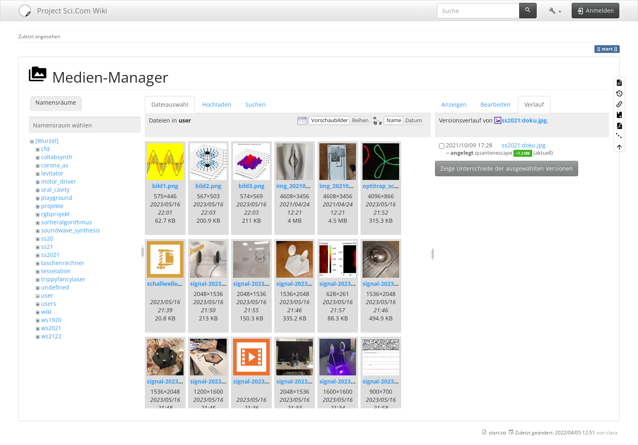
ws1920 (51, 320)
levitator (52, 173)
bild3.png (251, 186)
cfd (45, 149)
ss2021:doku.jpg (524, 120)
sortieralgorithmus (66, 222)
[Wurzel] (47, 141)
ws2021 (51, 328)
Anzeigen (454, 104)
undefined (55, 287)
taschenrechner (62, 263)
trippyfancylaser (63, 279)
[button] (555, 10)
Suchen (255, 104)
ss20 (47, 238)
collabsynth (56, 157)
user (47, 295)
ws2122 (51, 336)
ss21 (47, 246)
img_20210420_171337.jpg (311, 186)
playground (56, 198)
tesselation (56, 271)
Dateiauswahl (169, 104)
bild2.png (208, 186)
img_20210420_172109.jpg (355, 186)
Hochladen (217, 104)
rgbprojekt (55, 214)
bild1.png (165, 186)
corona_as (54, 165)
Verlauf (534, 104)
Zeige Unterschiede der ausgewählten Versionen (506, 168)
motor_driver (58, 181)
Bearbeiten (496, 104)
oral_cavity (55, 189)
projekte (52, 206)
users (48, 303)
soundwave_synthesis (70, 230)
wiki (46, 312)
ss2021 (50, 255)
